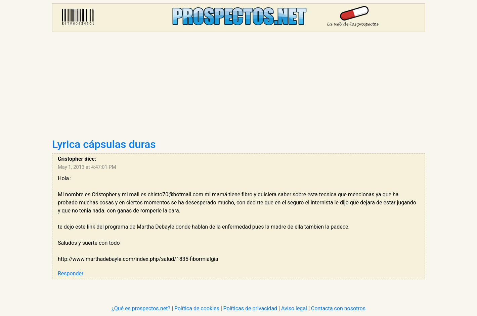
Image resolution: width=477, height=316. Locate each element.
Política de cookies (196, 308)
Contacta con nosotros (338, 308)
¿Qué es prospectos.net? (141, 308)
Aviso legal (294, 308)
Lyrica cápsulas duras (104, 144)
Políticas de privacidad (250, 308)
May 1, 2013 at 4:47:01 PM (87, 167)
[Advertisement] (238, 87)
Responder (70, 273)
